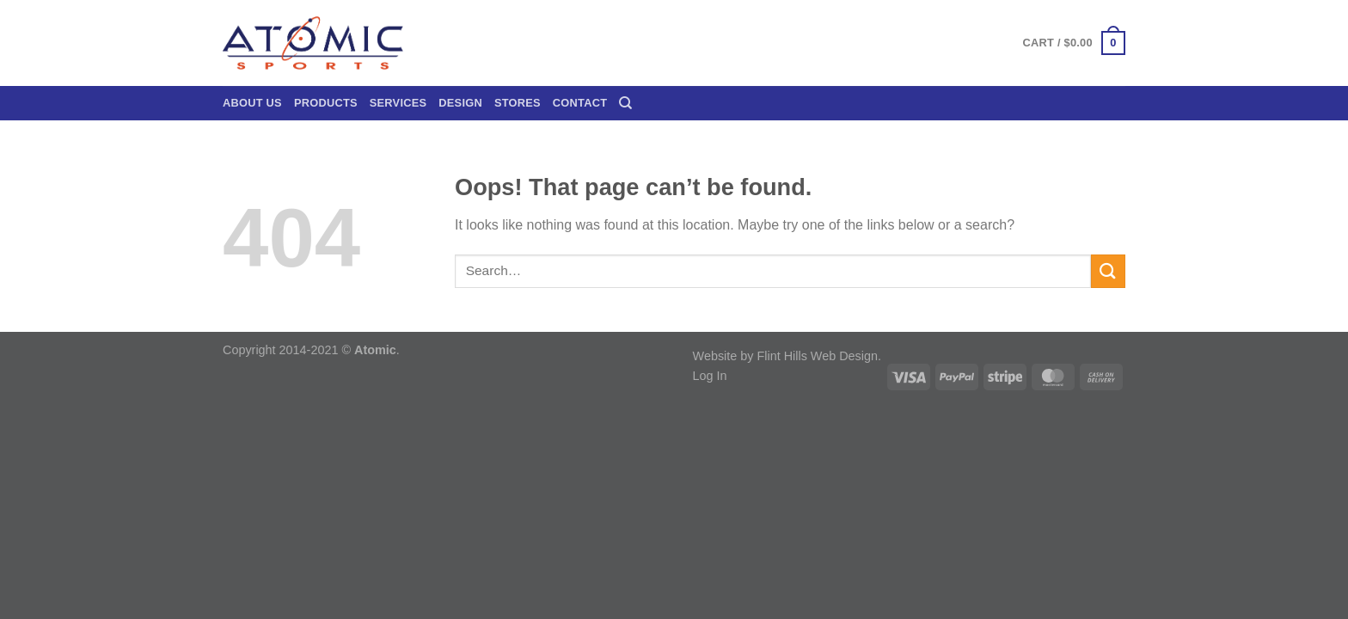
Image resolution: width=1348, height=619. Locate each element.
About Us (252, 102)
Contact (580, 102)
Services (398, 102)
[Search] (625, 103)
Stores (517, 102)
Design (460, 102)
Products (326, 102)
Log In (710, 376)
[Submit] (1108, 271)
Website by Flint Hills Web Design (785, 356)
